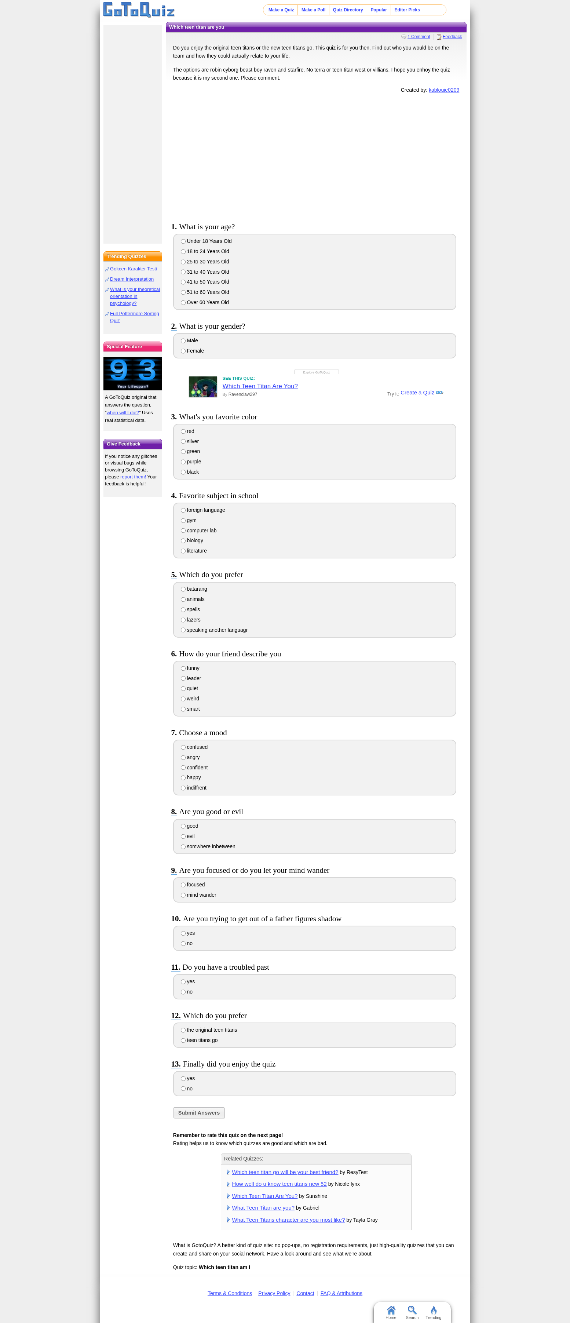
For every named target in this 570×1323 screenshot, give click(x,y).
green (190, 451)
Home (391, 1313)
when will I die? (123, 412)
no (187, 943)
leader (191, 678)
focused (193, 885)
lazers (191, 620)
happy (191, 777)
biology (192, 540)
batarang (194, 589)
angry (190, 757)
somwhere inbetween (208, 846)
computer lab (199, 530)
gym (189, 520)
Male (189, 340)
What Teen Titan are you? (263, 1207)
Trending (433, 1313)
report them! (133, 477)
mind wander (198, 895)
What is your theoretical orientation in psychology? (135, 296)
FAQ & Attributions (341, 1293)
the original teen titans (209, 1030)
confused (194, 747)
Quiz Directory (348, 9)
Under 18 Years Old (206, 241)
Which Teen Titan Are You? (260, 386)
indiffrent (194, 788)
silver (190, 441)
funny (190, 668)
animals (193, 599)
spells (190, 609)
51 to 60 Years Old (205, 292)
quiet (189, 688)
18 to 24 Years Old (205, 251)
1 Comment (419, 36)
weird (190, 698)
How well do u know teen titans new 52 (279, 1184)
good (189, 826)
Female (192, 351)
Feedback (452, 36)
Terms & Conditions (230, 1293)
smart (190, 709)
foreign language (203, 510)
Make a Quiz (281, 9)
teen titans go (199, 1040)
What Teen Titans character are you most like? (288, 1220)
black (190, 472)
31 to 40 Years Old (205, 272)
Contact (305, 1293)
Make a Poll (313, 9)
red (187, 431)
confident (194, 767)
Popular (378, 9)
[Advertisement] (316, 156)
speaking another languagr (214, 630)
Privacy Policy (274, 1293)
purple (191, 461)
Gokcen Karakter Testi (133, 268)
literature (194, 551)
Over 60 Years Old (205, 302)
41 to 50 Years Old (205, 282)
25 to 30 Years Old (205, 262)
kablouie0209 (444, 90)
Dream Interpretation (132, 279)
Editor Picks (407, 9)
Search (412, 1313)
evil (188, 836)
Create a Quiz (416, 393)
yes (188, 933)
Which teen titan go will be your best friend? (285, 1172)
